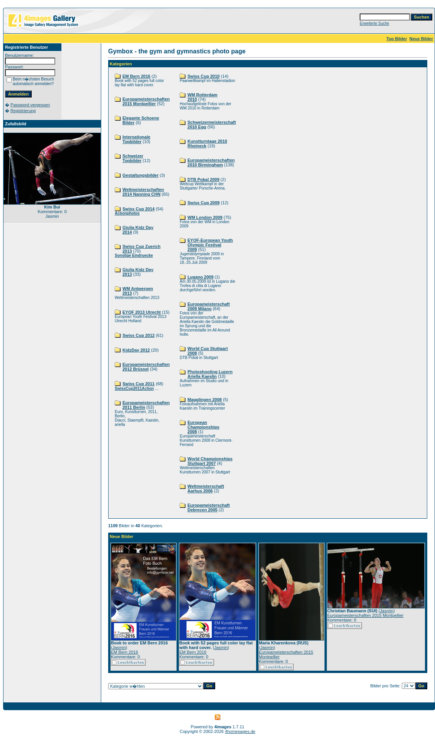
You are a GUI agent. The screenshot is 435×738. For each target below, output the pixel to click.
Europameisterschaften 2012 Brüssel (146, 366)
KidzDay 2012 (136, 350)
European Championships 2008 (203, 427)
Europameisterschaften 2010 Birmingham (210, 162)
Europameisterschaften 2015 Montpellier (146, 101)
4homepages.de (240, 731)
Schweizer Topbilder (132, 158)
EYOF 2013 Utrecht (141, 312)
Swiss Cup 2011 (138, 383)
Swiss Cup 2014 (138, 209)
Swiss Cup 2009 (203, 202)
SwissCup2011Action (134, 388)
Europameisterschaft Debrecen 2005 (208, 507)
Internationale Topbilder (136, 139)
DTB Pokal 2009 (203, 179)
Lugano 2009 (200, 277)
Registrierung (23, 110)
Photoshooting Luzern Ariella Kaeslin (210, 374)
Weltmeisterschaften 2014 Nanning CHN (143, 191)
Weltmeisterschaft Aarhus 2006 (205, 488)
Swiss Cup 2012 (138, 335)
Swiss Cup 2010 (203, 76)
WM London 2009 (204, 217)
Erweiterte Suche (374, 23)
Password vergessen (30, 104)
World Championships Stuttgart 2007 (210, 461)
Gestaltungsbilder (140, 175)
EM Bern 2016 (136, 76)
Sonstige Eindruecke (134, 255)
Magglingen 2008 (204, 399)
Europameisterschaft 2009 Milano (208, 306)
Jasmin (119, 647)
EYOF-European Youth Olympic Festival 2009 (210, 245)
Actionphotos (127, 213)
